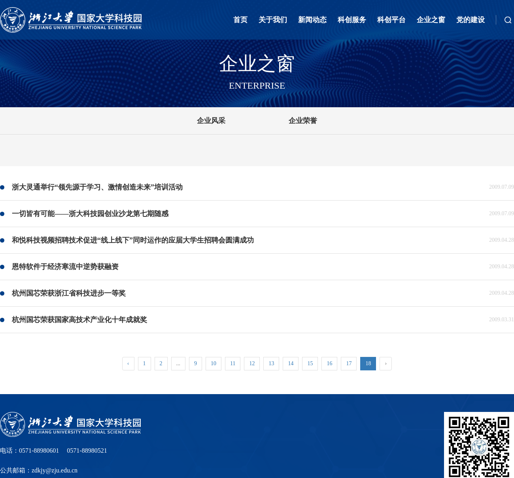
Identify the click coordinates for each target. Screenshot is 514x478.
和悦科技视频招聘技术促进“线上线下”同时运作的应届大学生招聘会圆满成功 (133, 240)
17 (348, 363)
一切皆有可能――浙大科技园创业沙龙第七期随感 (90, 214)
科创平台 (391, 20)
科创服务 (352, 20)
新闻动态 (312, 20)
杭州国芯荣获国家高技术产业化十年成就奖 (79, 320)
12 (252, 363)
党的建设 (470, 20)
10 (213, 363)
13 (271, 363)
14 (290, 363)
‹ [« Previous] (128, 363)
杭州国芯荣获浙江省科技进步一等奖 (69, 293)
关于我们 (273, 20)
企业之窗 (431, 20)
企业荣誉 (303, 121)
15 (310, 363)
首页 (240, 20)
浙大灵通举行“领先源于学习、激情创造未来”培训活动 (97, 187)
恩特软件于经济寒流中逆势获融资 (65, 267)
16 (329, 363)
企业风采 (211, 121)
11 (232, 363)
